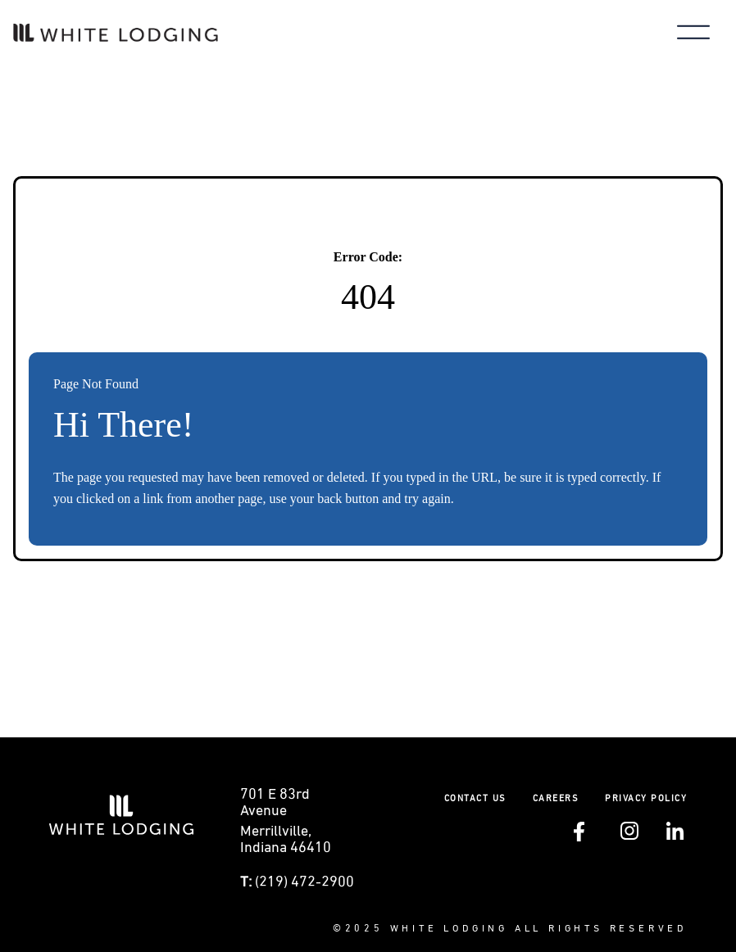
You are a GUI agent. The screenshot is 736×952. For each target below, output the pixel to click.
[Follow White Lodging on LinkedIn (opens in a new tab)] (675, 836)
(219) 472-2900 (304, 882)
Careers (556, 798)
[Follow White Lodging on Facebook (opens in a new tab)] (579, 838)
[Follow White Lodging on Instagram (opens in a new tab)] (629, 836)
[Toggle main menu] (693, 34)
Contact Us (475, 798)
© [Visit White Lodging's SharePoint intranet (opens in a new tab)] (339, 929)
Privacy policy (646, 798)
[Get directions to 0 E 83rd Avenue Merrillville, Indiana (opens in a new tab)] (299, 826)
